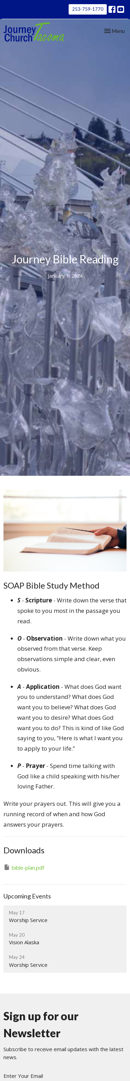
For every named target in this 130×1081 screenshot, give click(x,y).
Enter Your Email (23, 1075)
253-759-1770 (87, 9)
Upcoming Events (27, 896)
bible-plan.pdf (23, 867)
